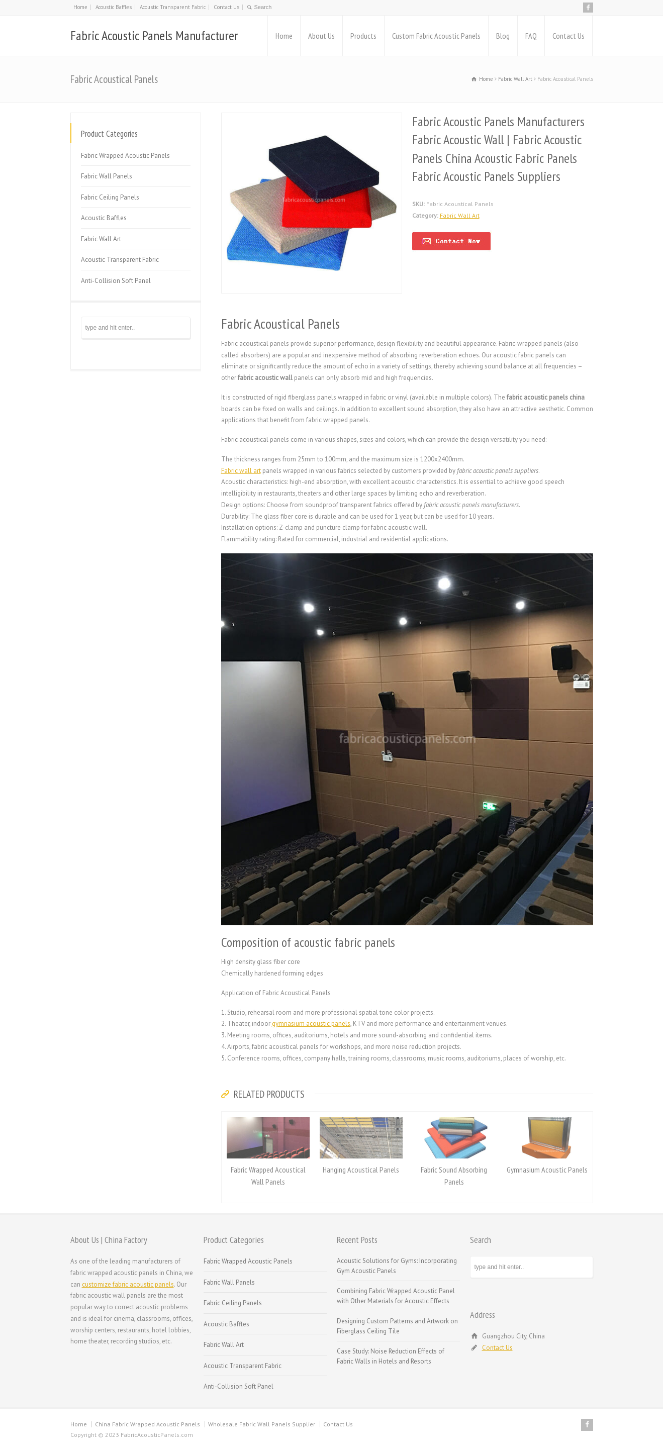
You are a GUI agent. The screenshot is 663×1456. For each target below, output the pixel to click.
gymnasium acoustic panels (311, 1023)
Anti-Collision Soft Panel (116, 280)
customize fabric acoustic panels (128, 1284)
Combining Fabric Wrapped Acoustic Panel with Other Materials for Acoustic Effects (396, 1296)
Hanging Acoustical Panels (361, 1169)
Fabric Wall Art (460, 215)
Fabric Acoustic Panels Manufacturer (154, 35)
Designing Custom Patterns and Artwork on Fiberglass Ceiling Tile (397, 1326)
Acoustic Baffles (114, 7)
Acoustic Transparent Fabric (173, 7)
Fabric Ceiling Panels (110, 197)
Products (363, 36)
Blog (503, 36)
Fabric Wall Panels (106, 176)
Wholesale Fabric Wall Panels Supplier (261, 1424)
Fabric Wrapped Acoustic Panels (125, 155)
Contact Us (226, 7)
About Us (321, 36)
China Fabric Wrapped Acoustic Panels (147, 1424)
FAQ (531, 36)
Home (80, 7)
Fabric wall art (241, 470)
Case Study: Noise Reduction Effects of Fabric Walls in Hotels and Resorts (390, 1356)
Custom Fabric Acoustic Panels (436, 36)
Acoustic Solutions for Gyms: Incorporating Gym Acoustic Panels (397, 1265)
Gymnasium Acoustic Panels (547, 1169)
